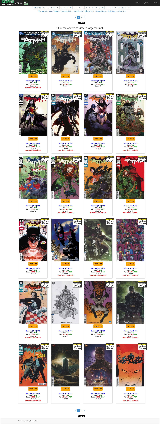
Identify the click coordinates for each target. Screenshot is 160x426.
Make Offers (121, 11)
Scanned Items (101, 11)
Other (155, 3)
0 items (19, 3)
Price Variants (42, 11)
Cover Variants (54, 11)
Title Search (37, 8)
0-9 (44, 8)
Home (137, 3)
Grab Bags (111, 11)
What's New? (89, 11)
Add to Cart (33, 76)
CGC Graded (78, 11)
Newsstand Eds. (66, 11)
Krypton (146, 3)
